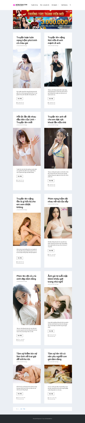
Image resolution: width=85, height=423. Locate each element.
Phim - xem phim (52, 254)
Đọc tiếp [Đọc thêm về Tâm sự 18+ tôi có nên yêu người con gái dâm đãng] (51, 394)
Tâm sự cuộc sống (21, 397)
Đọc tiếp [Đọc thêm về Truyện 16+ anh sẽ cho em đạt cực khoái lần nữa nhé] (51, 181)
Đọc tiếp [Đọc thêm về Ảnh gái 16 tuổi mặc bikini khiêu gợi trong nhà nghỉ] (51, 331)
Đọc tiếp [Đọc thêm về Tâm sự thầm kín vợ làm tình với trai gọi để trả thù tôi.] (20, 394)
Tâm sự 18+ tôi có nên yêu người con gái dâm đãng (57, 356)
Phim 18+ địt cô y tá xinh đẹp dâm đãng (26, 277)
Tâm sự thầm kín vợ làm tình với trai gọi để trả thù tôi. (27, 356)
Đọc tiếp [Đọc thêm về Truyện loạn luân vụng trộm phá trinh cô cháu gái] (20, 98)
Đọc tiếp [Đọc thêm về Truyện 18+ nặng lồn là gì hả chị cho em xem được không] (20, 258)
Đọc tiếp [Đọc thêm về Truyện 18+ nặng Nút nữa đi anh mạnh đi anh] (51, 99)
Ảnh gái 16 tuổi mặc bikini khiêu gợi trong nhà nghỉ (58, 279)
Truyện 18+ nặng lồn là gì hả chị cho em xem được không (26, 203)
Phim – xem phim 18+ (44, 5)
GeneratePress (49, 418)
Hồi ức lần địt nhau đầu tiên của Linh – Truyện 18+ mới (26, 119)
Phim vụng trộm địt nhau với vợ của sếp (58, 200)
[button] (70, 5)
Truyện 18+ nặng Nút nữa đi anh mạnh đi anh (56, 40)
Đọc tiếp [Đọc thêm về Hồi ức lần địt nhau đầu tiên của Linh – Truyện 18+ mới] (20, 176)
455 (21, 409)
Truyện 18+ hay (34, 5)
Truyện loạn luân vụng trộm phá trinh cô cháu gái (27, 40)
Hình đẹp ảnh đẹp (52, 335)
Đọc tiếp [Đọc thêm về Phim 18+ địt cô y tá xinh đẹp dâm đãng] (20, 335)
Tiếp (24, 409)
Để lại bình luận (21, 104)
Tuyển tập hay (64, 5)
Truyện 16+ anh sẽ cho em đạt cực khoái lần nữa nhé (57, 119)
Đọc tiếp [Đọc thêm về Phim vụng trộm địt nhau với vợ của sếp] (51, 250)
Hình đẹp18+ (56, 5)
